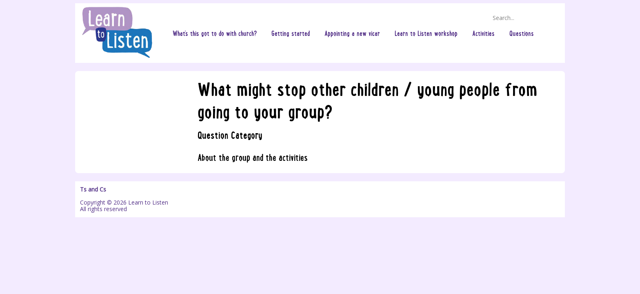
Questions (521, 33)
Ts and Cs (93, 189)
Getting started (290, 33)
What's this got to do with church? (215, 33)
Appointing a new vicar (352, 33)
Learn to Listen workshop (426, 33)
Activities (483, 33)
